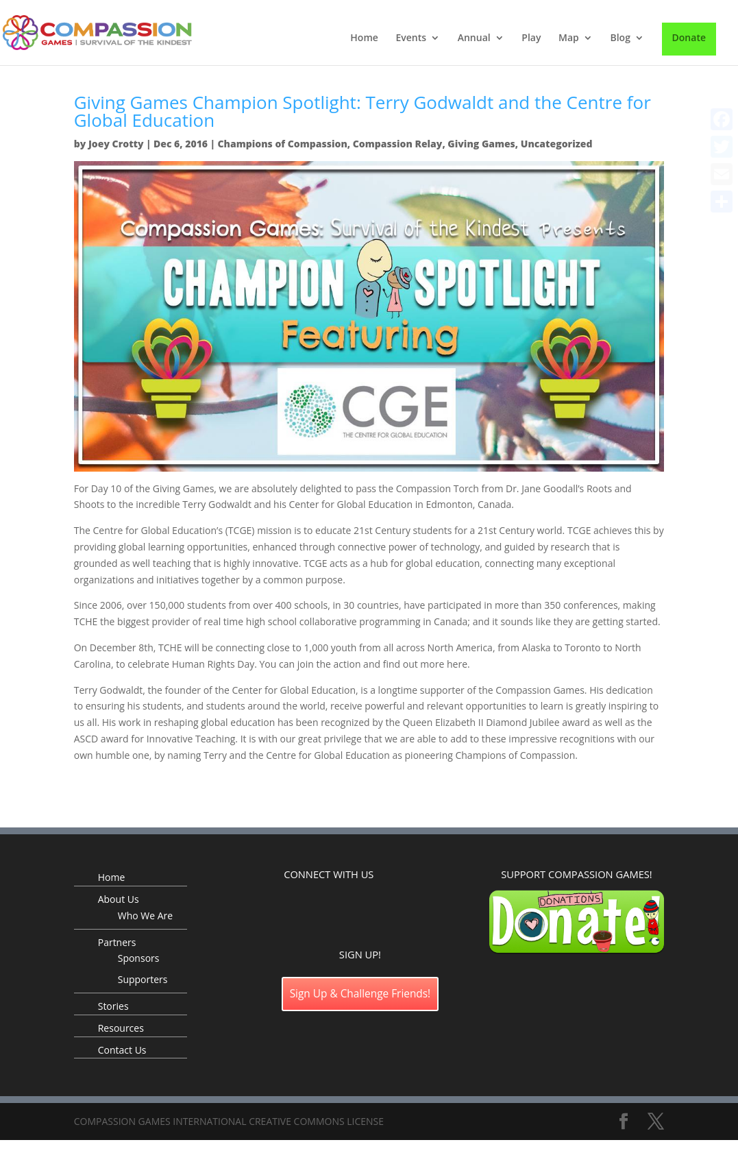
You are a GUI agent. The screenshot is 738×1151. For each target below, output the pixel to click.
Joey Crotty (116, 143)
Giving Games (481, 143)
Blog (620, 38)
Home (364, 38)
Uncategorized (557, 143)
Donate (689, 37)
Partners (117, 942)
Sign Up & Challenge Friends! (360, 993)
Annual (474, 38)
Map (568, 38)
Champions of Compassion (282, 143)
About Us (118, 899)
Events (410, 38)
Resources (121, 1027)
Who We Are (145, 915)
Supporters (143, 979)
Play (531, 38)
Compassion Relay (398, 143)
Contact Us (122, 1049)
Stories (113, 1006)
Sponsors (139, 958)
